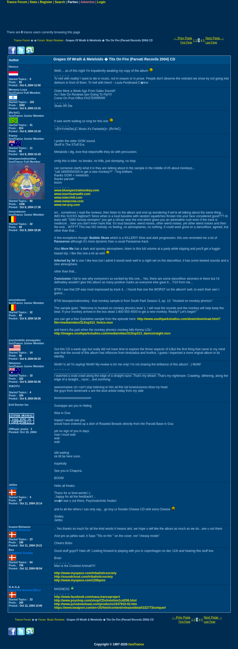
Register (46, 2)
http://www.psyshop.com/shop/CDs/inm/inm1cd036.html (95, 600)
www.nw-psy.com (67, 205)
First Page (186, 42)
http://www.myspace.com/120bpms (80, 580)
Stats (33, 2)
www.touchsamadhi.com (72, 194)
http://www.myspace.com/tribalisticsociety (85, 573)
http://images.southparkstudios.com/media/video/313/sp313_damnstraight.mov (112, 333)
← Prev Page (183, 38)
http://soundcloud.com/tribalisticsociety (83, 576)
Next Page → (214, 38)
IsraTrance (136, 644)
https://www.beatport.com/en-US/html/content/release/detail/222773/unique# (110, 607)
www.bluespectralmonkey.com (76, 190)
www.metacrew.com (69, 201)
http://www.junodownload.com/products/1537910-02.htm (95, 604)
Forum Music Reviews (50, 40)
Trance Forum (17, 2)
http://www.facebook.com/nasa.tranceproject (87, 597)
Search (60, 2)
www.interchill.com (68, 197)
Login (101, 2)
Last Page (211, 42)
